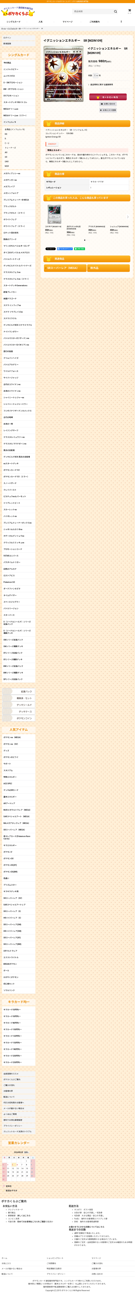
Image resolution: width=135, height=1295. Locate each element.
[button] (121, 22)
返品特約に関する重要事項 (100, 85)
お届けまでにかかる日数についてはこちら (86, 1227)
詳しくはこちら (23, 1216)
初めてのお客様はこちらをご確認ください (35, 1222)
